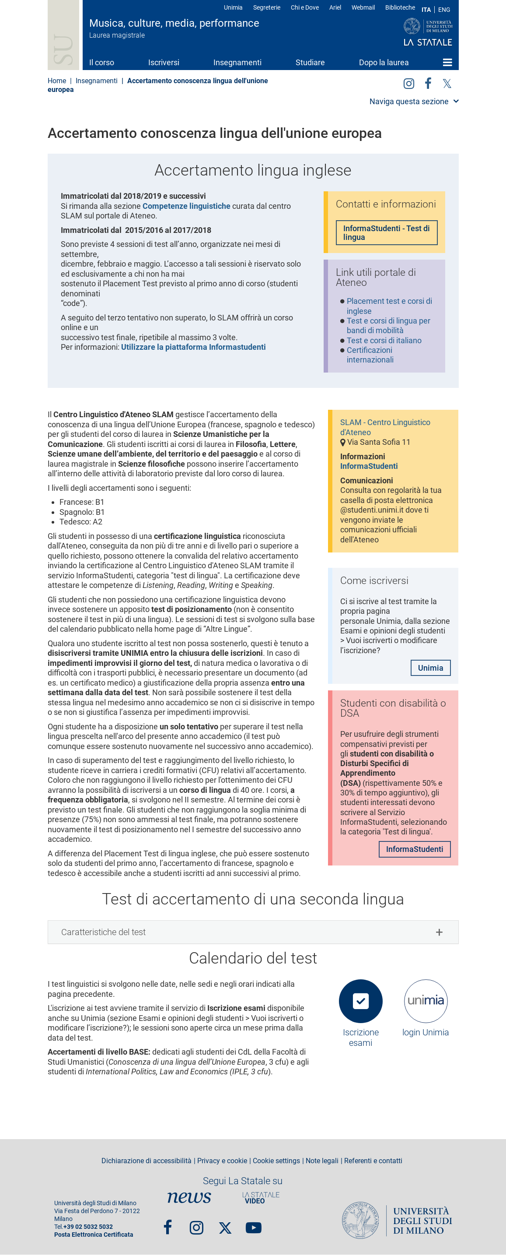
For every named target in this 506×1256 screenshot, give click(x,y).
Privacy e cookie (222, 1163)
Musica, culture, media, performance (174, 23)
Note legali (322, 1163)
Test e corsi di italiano (384, 341)
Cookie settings (276, 1163)
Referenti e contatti (373, 1163)
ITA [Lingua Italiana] (426, 9)
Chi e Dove (305, 7)
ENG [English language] (444, 9)
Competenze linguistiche (186, 206)
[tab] (253, 933)
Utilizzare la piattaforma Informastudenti (193, 347)
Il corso (101, 62)
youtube (254, 1225)
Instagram (409, 82)
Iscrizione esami (361, 1039)
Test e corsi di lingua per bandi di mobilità (388, 326)
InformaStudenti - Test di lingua (386, 233)
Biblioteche (400, 7)
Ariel (335, 7)
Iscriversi (163, 62)
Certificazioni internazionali (370, 356)
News (189, 1199)
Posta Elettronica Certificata (93, 1236)
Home (447, 62)
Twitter (447, 82)
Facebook (167, 1225)
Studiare (310, 62)
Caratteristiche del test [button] (103, 934)
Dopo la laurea (384, 62)
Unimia (233, 7)
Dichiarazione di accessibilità (146, 1163)
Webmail (363, 7)
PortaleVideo (261, 1199)
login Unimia (425, 1034)
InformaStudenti (369, 467)
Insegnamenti (237, 62)
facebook (428, 82)
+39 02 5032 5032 (88, 1228)
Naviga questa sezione (409, 101)
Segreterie (266, 7)
